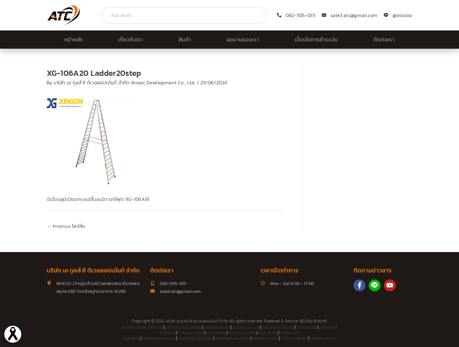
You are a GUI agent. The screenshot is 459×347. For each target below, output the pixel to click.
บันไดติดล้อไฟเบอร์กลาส (142, 327)
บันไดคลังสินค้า (294, 338)
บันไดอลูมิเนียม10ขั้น (195, 338)
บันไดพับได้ (268, 333)
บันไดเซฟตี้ (329, 327)
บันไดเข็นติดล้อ (216, 327)
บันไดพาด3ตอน (323, 338)
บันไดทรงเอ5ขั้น (242, 333)
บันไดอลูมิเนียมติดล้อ (183, 327)
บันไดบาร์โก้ (290, 333)
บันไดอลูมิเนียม (190, 333)
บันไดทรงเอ (306, 327)
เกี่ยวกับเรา (130, 40)
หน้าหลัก (73, 40)
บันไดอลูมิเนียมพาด (158, 338)
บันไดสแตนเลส (265, 338)
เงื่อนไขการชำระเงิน (316, 40)
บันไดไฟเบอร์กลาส (277, 327)
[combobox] (184, 15)
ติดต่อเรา (384, 40)
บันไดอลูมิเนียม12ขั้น (232, 338)
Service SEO (296, 321)
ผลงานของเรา (243, 40)
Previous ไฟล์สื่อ (66, 226)
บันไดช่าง (166, 333)
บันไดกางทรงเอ (246, 327)
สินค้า (184, 40)
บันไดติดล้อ (215, 333)
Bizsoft (320, 321)
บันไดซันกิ (131, 338)
